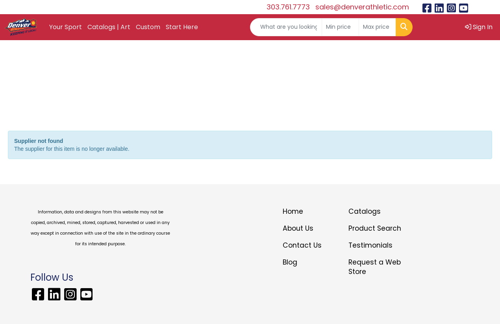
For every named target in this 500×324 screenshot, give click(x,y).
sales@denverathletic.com (362, 7)
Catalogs (364, 211)
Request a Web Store (374, 266)
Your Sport (65, 26)
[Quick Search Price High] (377, 27)
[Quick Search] (286, 27)
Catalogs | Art (108, 26)
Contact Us (302, 245)
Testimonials (370, 245)
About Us (298, 228)
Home (293, 211)
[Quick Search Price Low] (340, 27)
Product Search (374, 228)
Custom (148, 26)
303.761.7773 (288, 7)
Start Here (182, 26)
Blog (290, 262)
